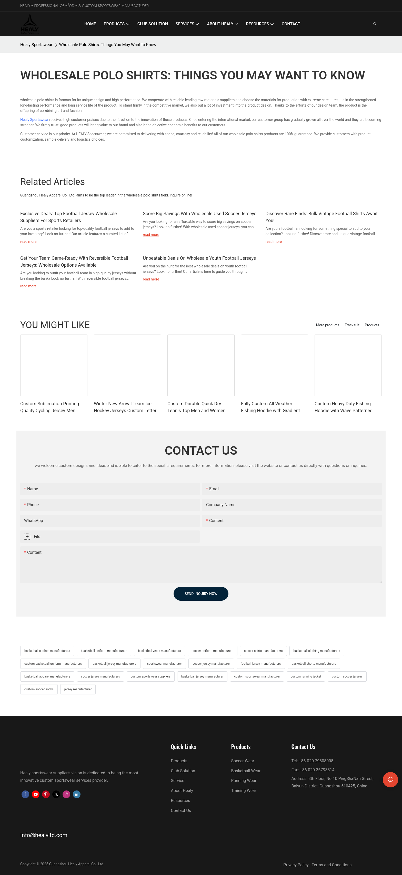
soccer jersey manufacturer (211, 663)
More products (327, 325)
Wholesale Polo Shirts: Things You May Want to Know (107, 44)
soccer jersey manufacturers (100, 676)
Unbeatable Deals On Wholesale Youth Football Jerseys (199, 258)
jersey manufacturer (78, 689)
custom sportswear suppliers (150, 676)
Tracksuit (352, 325)
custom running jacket (306, 676)
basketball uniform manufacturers (104, 651)
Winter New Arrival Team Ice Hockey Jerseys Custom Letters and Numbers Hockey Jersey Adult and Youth (126, 407)
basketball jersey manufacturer (202, 676)
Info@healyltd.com (43, 835)
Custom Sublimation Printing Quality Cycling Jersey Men (49, 407)
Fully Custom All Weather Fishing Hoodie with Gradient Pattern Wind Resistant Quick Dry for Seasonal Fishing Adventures (271, 407)
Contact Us (181, 810)
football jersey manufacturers (261, 663)
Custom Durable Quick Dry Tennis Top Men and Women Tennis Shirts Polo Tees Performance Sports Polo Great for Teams (199, 407)
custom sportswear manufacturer (257, 676)
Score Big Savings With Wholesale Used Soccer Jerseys (199, 213)
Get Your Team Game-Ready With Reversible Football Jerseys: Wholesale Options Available (74, 261)
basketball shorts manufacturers (314, 663)
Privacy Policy (297, 864)
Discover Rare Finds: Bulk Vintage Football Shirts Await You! (322, 217)
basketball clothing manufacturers (317, 651)
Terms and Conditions (331, 864)
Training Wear (243, 790)
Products (372, 325)
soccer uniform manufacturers (212, 651)
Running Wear (244, 780)
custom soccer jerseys (347, 676)
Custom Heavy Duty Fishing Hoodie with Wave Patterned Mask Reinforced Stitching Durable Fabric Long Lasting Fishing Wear (344, 407)
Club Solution (183, 770)
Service (177, 780)
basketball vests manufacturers (159, 651)
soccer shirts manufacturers (263, 651)
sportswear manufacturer (164, 663)
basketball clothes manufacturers (47, 651)
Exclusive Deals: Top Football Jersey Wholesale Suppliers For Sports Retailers (68, 217)
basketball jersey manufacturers (114, 663)
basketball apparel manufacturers (47, 676)
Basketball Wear (246, 770)
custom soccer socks (39, 689)
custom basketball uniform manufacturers (53, 663)
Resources (180, 800)
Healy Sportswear (36, 44)
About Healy (182, 790)
